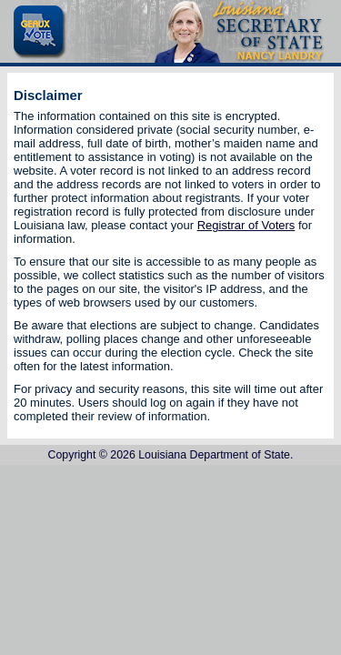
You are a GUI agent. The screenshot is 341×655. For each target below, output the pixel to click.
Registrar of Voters (246, 225)
